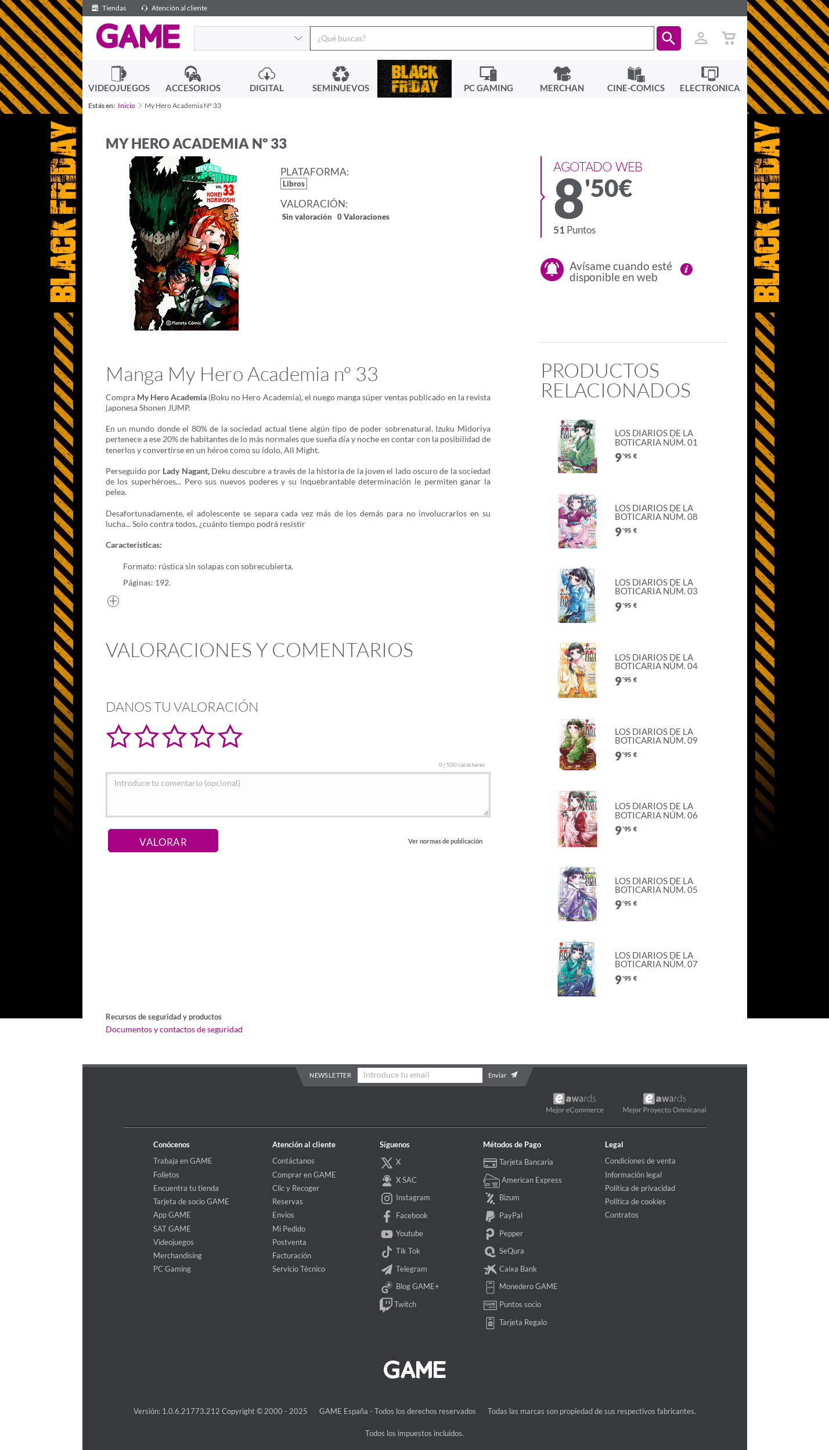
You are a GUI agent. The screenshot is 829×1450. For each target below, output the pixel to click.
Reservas (287, 1201)
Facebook (404, 1216)
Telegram (404, 1269)
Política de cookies (635, 1201)
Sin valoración (307, 217)
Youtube (402, 1234)
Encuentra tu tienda (186, 1188)
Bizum (501, 1198)
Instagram (405, 1198)
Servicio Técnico (298, 1268)
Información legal (633, 1174)
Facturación (291, 1255)
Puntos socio (512, 1305)
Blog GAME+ (410, 1287)
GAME (138, 36)
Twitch (398, 1305)
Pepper (503, 1234)
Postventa (289, 1242)
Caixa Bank (510, 1269)
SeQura (504, 1251)
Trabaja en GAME (182, 1160)
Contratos (622, 1214)
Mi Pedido (288, 1228)
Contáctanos (293, 1160)
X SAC (398, 1181)
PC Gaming (172, 1268)
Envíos (283, 1214)
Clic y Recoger (295, 1188)
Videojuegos (173, 1242)
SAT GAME (172, 1228)
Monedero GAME (520, 1287)
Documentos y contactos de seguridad (174, 1029)
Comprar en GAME (304, 1174)
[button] (669, 38)
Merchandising (177, 1255)
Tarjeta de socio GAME (191, 1201)
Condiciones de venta (640, 1160)
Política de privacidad (640, 1188)
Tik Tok (400, 1251)
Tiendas (107, 7)
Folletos (166, 1174)
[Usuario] (701, 38)
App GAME (172, 1214)
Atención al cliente (172, 7)
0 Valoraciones (363, 217)
